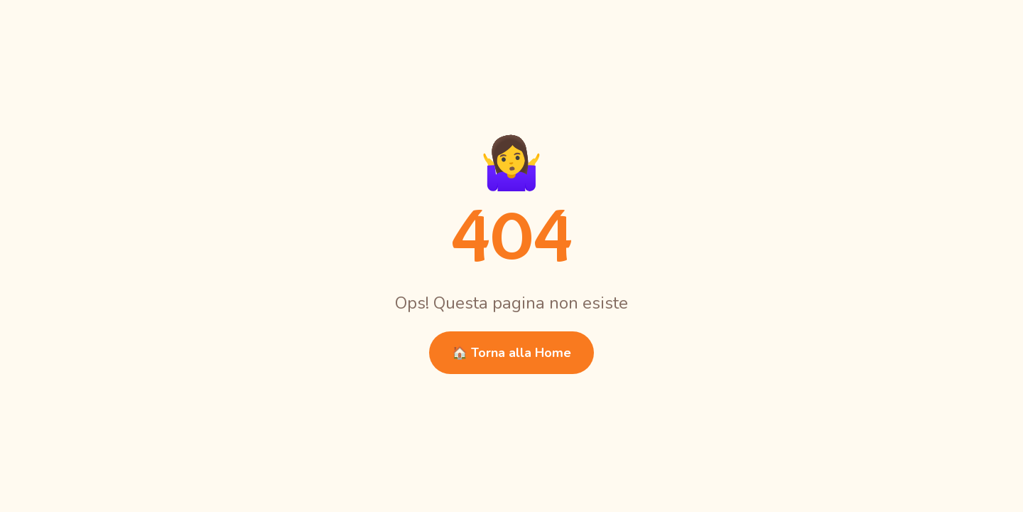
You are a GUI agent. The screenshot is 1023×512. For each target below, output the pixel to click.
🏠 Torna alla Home (511, 352)
